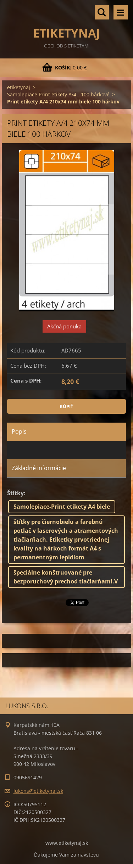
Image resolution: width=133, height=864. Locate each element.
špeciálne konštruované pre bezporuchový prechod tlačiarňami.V (65, 577)
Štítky (15, 493)
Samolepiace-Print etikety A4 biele (61, 506)
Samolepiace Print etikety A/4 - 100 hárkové (58, 94)
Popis (19, 431)
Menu (120, 12)
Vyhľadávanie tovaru (102, 12)
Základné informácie (39, 468)
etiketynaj (18, 87)
